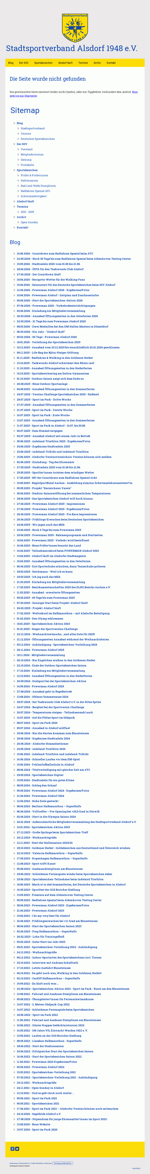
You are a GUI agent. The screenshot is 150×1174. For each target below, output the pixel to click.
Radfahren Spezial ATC (35, 191)
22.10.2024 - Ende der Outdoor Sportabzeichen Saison (51, 665)
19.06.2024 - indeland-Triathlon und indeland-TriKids (52, 754)
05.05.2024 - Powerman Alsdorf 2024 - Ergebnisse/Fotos (53, 790)
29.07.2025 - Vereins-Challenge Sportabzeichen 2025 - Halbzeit (58, 394)
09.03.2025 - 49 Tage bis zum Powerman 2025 (46, 597)
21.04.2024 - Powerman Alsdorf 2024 (40, 796)
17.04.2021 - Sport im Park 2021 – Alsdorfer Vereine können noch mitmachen (68, 1108)
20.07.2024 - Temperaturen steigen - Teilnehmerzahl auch (55, 712)
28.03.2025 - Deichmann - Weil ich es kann (45, 571)
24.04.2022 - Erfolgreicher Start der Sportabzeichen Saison (55, 1051)
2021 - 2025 (27, 212)
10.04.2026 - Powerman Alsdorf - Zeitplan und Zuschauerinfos (58, 295)
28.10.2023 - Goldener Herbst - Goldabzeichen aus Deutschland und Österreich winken (73, 848)
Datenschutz (24, 1163)
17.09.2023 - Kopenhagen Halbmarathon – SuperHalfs (52, 858)
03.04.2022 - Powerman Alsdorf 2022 (40, 1067)
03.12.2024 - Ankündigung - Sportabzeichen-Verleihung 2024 (57, 644)
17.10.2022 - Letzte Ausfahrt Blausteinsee (44, 968)
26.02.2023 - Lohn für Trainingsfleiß (40, 936)
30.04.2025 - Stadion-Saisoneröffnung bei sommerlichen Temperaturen (64, 493)
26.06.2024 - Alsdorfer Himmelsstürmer (42, 743)
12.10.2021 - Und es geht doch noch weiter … (45, 1093)
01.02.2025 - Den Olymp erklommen (40, 618)
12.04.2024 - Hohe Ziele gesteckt (37, 801)
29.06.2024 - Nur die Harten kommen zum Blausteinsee (53, 733)
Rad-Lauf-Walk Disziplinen (38, 185)
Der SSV (23, 62)
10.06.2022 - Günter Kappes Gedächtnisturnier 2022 (50, 1025)
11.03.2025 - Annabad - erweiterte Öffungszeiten (48, 592)
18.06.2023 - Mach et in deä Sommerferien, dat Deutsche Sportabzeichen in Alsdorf (71, 884)
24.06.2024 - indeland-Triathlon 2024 (41, 749)
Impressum (14, 1163)
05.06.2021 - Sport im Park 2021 (37, 1098)
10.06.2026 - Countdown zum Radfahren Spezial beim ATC (55, 253)
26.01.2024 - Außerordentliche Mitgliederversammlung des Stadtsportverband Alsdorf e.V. (76, 822)
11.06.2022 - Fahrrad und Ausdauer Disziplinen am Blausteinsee (59, 1020)
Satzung (26, 159)
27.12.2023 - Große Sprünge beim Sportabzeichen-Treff (52, 832)
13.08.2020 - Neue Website (33, 1124)
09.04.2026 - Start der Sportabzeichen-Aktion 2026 (50, 300)
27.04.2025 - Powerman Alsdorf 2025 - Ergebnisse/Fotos (53, 509)
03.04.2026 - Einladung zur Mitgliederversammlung (51, 311)
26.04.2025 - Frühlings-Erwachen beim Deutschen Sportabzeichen (60, 519)
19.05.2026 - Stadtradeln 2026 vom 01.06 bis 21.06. (49, 264)
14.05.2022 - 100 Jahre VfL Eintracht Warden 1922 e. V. (52, 1030)
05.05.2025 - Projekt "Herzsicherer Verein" (44, 488)
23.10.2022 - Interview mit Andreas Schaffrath (47, 962)
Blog (10, 62)
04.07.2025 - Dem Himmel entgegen (40, 431)
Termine (83, 62)
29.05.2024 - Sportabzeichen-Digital (40, 775)
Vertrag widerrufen (62, 1163)
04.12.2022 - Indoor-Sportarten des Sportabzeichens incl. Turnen (59, 957)
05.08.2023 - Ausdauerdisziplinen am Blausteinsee (50, 869)
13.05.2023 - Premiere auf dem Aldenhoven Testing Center (55, 895)
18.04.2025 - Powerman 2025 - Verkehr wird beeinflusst (53, 540)
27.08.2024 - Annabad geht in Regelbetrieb (44, 691)
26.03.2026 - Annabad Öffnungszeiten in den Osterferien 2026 (57, 316)
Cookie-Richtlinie (36, 1163)
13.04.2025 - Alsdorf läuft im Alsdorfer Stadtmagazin (51, 556)
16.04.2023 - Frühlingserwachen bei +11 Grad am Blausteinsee (57, 921)
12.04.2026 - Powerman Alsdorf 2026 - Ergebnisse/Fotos (53, 290)
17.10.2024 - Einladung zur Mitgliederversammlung (51, 670)
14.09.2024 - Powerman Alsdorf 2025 (40, 686)
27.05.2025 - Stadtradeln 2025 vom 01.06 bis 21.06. (49, 467)
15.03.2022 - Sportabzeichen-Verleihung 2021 (46, 1072)
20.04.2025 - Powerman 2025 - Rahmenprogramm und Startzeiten (60, 535)
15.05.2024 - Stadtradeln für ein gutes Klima (45, 780)
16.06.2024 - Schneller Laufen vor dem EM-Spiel (48, 759)
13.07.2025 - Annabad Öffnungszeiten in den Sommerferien (56, 420)
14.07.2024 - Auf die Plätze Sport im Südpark (46, 717)
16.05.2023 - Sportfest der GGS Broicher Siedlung (48, 889)
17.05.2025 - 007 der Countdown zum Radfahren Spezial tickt (57, 477)
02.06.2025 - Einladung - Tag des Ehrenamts (45, 462)
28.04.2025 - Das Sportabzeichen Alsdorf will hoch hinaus (55, 498)
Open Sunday (29, 222)
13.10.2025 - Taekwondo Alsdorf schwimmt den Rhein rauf (55, 363)
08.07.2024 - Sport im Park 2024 (37, 723)
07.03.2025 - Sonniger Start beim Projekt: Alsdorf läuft (52, 603)
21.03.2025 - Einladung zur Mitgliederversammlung (51, 582)
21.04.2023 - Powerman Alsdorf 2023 (40, 910)
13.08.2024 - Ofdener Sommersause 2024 (42, 696)
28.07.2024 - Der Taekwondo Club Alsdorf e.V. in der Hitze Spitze (59, 702)
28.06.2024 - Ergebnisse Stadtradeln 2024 (43, 738)
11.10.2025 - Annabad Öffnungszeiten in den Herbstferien (54, 368)
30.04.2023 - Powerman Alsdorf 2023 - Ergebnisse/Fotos (53, 905)
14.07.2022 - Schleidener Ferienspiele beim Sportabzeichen (55, 1009)
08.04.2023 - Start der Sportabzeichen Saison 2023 (49, 926)
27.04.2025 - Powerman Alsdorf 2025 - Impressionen (51, 504)
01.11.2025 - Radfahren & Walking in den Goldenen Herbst (55, 358)
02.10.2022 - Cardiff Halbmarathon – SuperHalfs (48, 978)
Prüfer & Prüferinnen (34, 175)
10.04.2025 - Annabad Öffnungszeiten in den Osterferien (54, 561)
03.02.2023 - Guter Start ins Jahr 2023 (41, 942)
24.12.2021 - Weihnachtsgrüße (36, 1082)
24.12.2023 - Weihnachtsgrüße (37, 837)
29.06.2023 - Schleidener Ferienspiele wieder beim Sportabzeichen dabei (64, 874)
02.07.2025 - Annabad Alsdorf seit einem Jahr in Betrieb (53, 436)
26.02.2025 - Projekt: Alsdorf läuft (39, 608)
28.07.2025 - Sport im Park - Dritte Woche (44, 399)
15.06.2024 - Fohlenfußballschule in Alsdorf (45, 764)
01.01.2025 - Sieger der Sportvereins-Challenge (47, 629)
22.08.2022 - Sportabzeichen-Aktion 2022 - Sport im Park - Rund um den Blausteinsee (73, 988)
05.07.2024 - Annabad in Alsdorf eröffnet (43, 728)
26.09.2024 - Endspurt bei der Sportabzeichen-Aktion (51, 681)
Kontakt (111, 62)
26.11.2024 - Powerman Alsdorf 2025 (40, 650)
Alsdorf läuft (65, 62)
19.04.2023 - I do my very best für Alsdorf (43, 915)
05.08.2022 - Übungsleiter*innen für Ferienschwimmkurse (55, 999)
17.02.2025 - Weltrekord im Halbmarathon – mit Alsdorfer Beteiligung (63, 613)
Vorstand (26, 149)
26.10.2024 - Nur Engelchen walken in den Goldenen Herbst (56, 660)
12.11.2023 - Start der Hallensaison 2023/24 (45, 842)
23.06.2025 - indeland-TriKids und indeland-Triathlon (53, 451)
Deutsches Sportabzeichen (38, 139)
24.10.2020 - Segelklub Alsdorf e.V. (39, 1114)
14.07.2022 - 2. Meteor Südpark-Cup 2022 (43, 1004)
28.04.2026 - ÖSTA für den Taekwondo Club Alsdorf (50, 269)
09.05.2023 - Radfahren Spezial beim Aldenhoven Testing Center (59, 900)
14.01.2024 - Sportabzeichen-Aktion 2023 (43, 827)
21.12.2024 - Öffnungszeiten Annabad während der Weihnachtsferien (63, 639)
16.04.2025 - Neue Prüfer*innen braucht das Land (49, 545)
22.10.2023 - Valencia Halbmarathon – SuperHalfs (50, 853)
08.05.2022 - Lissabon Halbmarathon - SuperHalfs (49, 1041)
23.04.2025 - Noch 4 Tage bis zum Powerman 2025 (49, 530)
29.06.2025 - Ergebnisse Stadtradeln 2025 (43, 446)
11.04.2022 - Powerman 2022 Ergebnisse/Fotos (47, 1061)
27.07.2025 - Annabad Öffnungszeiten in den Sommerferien (56, 404)
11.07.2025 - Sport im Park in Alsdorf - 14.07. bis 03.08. (51, 425)
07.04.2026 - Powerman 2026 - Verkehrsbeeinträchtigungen (56, 305)
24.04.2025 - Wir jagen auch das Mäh (41, 524)
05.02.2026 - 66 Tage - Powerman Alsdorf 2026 (47, 337)
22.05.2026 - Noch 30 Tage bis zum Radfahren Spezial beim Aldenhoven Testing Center (74, 258)
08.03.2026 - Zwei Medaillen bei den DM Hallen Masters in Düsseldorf (62, 326)
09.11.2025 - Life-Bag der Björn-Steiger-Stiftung (48, 352)
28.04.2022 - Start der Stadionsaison (40, 1046)
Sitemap (48, 1163)
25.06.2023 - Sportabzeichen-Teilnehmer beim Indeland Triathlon (60, 879)
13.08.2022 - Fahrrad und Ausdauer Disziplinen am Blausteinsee (59, 994)
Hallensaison (29, 180)
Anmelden (136, 1168)
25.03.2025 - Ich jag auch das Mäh (38, 577)
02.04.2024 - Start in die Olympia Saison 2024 (46, 816)
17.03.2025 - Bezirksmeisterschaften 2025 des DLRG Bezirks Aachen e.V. (63, 587)
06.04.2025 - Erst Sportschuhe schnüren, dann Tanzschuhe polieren (61, 566)
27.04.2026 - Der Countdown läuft (39, 274)
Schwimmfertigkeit (34, 196)
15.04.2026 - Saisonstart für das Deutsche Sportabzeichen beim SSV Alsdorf (66, 285)
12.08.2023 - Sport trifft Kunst (36, 863)
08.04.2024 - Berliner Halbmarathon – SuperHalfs (49, 806)
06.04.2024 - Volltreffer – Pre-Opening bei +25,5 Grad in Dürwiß (58, 811)
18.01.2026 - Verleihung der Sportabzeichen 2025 (48, 342)
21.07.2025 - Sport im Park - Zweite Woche (44, 410)
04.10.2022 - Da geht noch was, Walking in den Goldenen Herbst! (59, 973)
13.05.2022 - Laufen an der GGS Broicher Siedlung (49, 1035)
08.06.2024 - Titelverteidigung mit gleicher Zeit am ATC (53, 769)
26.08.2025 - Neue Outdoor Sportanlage (42, 384)
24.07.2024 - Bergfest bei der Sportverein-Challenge (50, 707)
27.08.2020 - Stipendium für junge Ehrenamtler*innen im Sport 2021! (62, 1119)
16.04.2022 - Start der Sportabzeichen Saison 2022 (49, 1056)
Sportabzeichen (43, 62)
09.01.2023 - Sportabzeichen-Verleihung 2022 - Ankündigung (57, 947)
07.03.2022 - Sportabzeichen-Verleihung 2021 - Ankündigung (57, 1077)
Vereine (26, 133)
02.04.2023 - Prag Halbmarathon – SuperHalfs (47, 931)
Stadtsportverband (33, 128)
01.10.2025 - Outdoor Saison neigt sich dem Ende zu (50, 378)
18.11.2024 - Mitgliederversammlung (41, 655)
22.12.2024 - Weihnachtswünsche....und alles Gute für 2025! (56, 634)
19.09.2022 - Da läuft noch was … (38, 983)
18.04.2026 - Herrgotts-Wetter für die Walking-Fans (51, 279)
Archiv (97, 62)
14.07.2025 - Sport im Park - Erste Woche (43, 415)
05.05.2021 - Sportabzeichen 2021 (38, 1103)
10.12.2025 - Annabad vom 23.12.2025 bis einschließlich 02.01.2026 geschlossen (68, 347)
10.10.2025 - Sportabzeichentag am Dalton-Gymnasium (53, 373)
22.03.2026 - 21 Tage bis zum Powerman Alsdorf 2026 (51, 321)
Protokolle (27, 165)
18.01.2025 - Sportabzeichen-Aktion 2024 (43, 623)
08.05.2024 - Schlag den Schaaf (37, 785)
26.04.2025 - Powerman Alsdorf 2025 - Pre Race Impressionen (57, 514)
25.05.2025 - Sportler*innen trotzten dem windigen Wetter (55, 472)
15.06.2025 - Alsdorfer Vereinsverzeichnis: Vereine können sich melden (64, 457)
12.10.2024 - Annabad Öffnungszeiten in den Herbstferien (54, 676)
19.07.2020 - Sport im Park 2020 (37, 1129)
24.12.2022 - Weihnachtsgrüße (37, 952)
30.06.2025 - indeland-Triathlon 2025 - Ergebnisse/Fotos (53, 441)
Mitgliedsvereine (32, 154)
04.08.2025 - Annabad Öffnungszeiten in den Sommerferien (56, 389)
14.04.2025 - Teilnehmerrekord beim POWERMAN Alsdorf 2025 (58, 550)
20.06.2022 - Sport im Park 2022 (37, 1015)
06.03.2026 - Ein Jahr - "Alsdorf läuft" (41, 331)
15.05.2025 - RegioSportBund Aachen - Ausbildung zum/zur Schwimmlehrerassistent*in (74, 483)
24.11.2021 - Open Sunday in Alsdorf (40, 1088)
